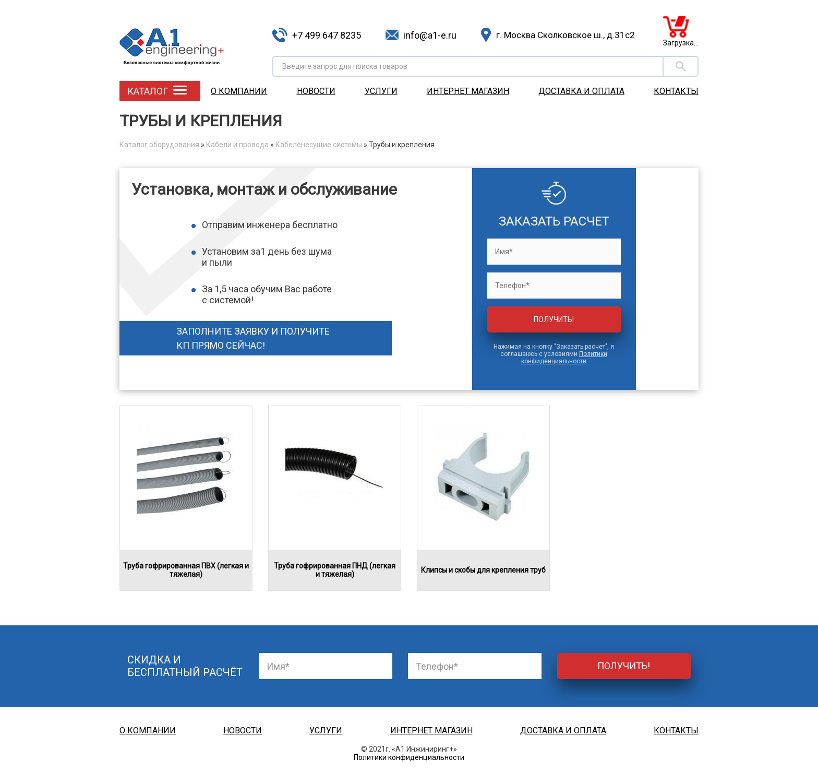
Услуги (381, 91)
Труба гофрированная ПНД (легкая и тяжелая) (334, 570)
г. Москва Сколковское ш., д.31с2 (565, 35)
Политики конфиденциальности (564, 357)
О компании (239, 91)
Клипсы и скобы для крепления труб (483, 570)
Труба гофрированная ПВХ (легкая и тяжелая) (186, 570)
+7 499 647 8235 (326, 35)
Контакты (676, 91)
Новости (316, 91)
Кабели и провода (237, 144)
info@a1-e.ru (429, 35)
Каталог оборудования (159, 144)
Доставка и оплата (581, 91)
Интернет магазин (468, 91)
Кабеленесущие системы (318, 144)
